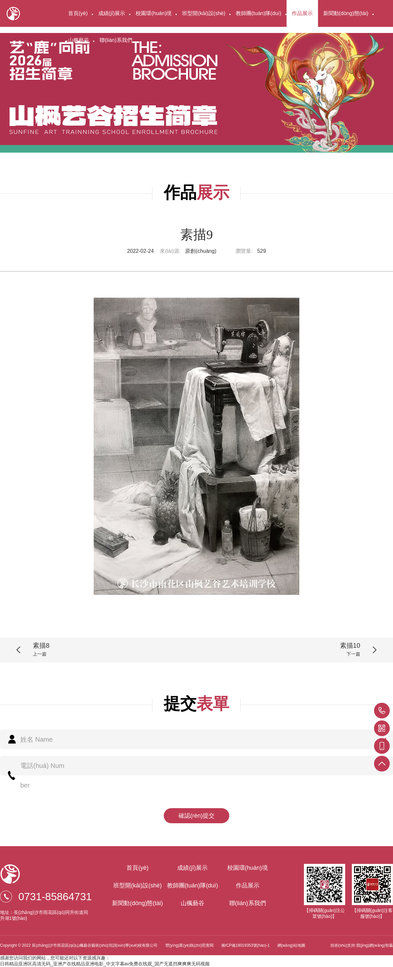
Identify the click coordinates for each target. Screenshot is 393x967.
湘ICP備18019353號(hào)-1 (246, 945)
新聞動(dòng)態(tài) (345, 13)
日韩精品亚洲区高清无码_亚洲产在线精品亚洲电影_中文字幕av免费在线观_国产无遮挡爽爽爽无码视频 (105, 963)
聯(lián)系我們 (116, 40)
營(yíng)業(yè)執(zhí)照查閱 (189, 945)
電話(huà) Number (42, 775)
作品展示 (302, 13)
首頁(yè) (78, 13)
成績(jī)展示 (111, 13)
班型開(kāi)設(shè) (203, 13)
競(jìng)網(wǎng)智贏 (374, 945)
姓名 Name (36, 739)
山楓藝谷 (78, 40)
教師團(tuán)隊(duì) (258, 13)
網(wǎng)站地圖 (291, 945)
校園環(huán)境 (154, 13)
